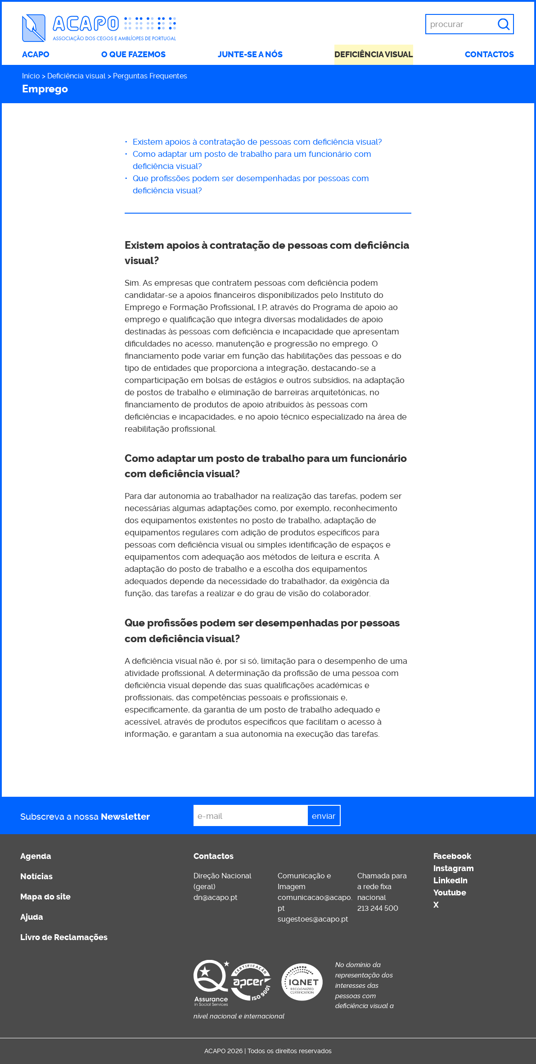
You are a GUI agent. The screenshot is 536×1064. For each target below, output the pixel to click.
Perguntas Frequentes (150, 76)
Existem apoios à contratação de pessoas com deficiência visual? (257, 141)
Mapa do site (45, 897)
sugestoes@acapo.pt (313, 919)
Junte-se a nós (250, 54)
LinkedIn (450, 881)
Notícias (36, 876)
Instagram (453, 868)
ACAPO (36, 54)
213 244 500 (377, 908)
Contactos (489, 54)
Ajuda (31, 917)
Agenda (35, 856)
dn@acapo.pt (216, 897)
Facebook (452, 856)
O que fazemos (133, 54)
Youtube (449, 893)
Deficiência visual (373, 54)
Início (31, 76)
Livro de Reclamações (64, 937)
